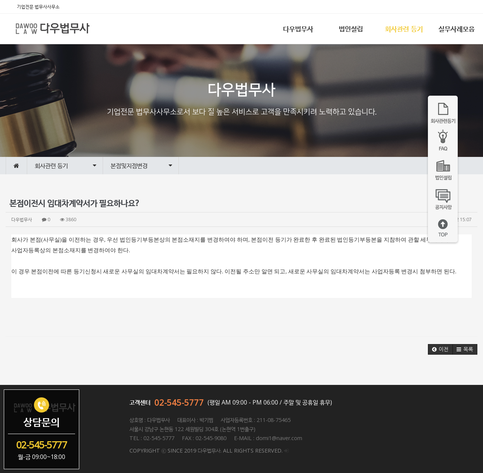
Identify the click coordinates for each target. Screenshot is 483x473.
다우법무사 (298, 28)
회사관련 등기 (404, 28)
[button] (440, 349)
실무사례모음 (456, 28)
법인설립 (351, 28)
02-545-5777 (179, 402)
